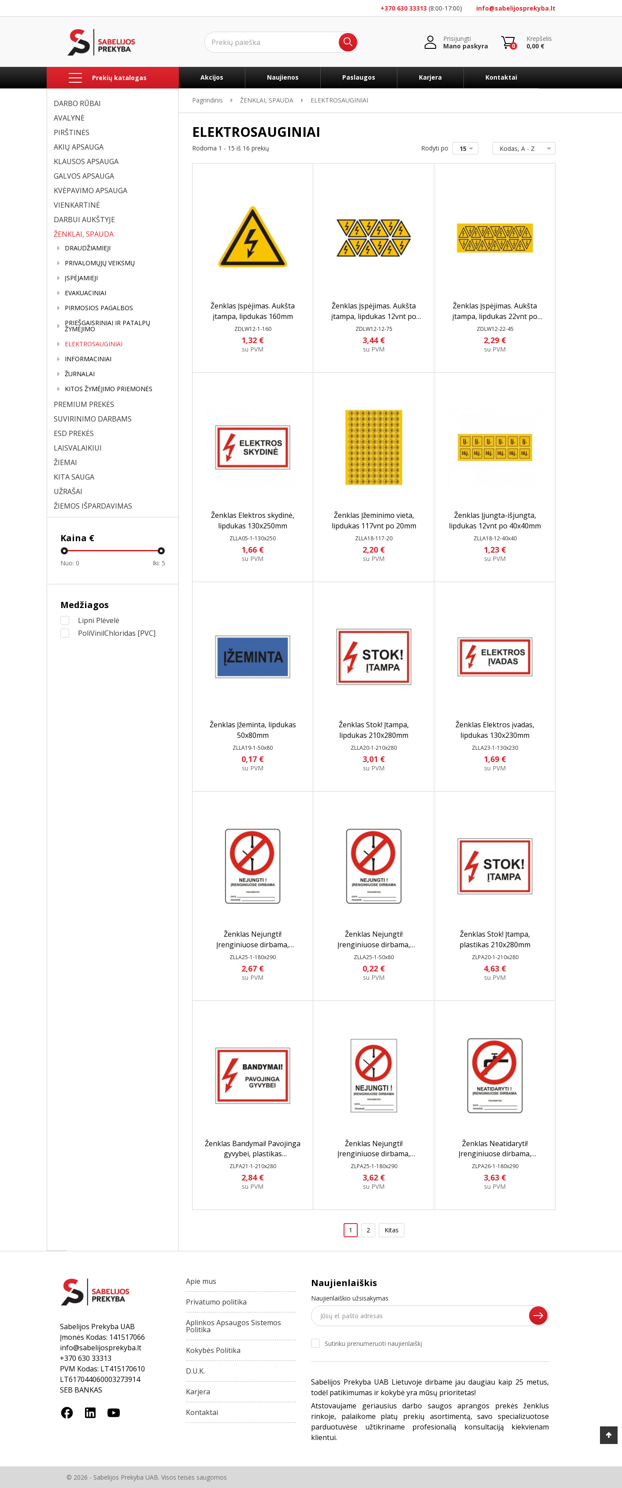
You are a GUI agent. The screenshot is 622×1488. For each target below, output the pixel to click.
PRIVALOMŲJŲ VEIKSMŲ (100, 263)
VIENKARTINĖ (77, 205)
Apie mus (201, 1281)
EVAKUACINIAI (85, 293)
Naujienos (283, 77)
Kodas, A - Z (522, 148)
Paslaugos (358, 77)
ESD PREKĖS (74, 433)
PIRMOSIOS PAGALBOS (99, 308)
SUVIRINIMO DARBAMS (93, 418)
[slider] (64, 550)
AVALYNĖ (69, 117)
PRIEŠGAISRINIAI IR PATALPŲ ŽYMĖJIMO (107, 326)
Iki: (158, 562)
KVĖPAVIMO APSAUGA (90, 190)
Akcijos (211, 77)
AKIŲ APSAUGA (79, 146)
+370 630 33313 (404, 8)
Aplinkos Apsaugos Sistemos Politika (233, 1326)
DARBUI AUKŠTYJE (84, 219)
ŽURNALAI (80, 374)
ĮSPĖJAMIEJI (81, 278)
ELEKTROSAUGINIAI (93, 344)
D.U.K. (195, 1370)
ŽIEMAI (65, 462)
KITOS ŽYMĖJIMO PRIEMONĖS (108, 389)
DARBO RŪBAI (77, 103)
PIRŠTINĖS (71, 132)
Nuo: (69, 562)
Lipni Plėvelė (98, 620)
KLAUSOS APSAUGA (86, 161)
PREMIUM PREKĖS (84, 404)
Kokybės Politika (213, 1350)
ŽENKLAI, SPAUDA (84, 234)
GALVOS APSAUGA (84, 176)
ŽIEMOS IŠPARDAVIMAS (93, 505)
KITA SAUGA (74, 476)
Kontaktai (501, 77)
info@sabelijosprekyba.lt (515, 8)
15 (468, 148)
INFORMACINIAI (88, 359)
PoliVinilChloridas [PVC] (117, 633)
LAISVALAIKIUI (78, 447)
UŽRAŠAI (68, 491)
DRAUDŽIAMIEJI (88, 248)
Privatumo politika (216, 1301)
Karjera (430, 77)
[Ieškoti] (281, 42)
